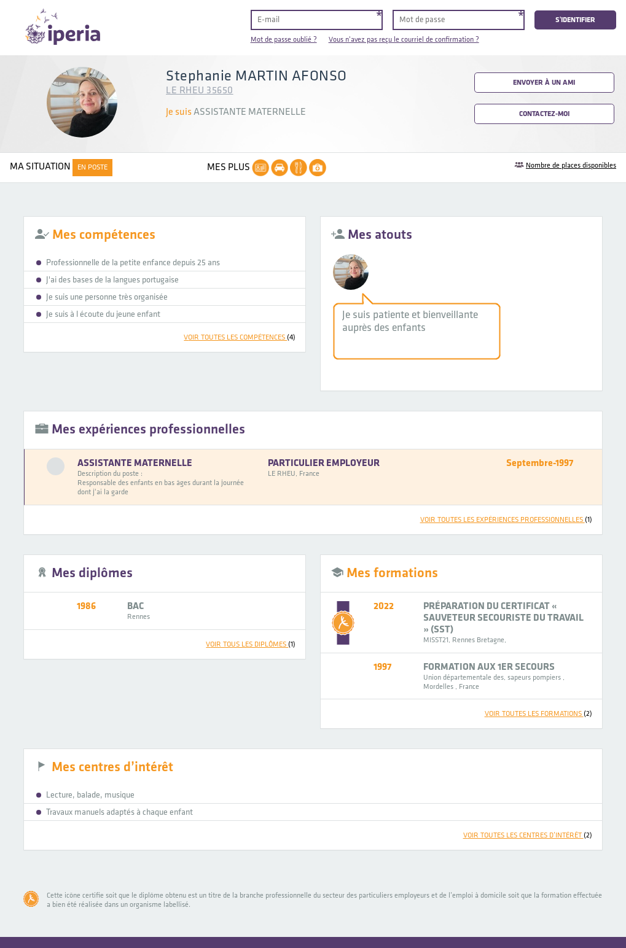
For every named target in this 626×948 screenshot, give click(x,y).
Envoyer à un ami (544, 82)
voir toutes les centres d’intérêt (527, 835)
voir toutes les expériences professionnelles (506, 519)
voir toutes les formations (538, 713)
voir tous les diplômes (250, 644)
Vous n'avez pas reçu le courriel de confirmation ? (404, 39)
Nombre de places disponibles (571, 165)
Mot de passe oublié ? (284, 39)
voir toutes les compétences (239, 337)
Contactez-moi (544, 113)
